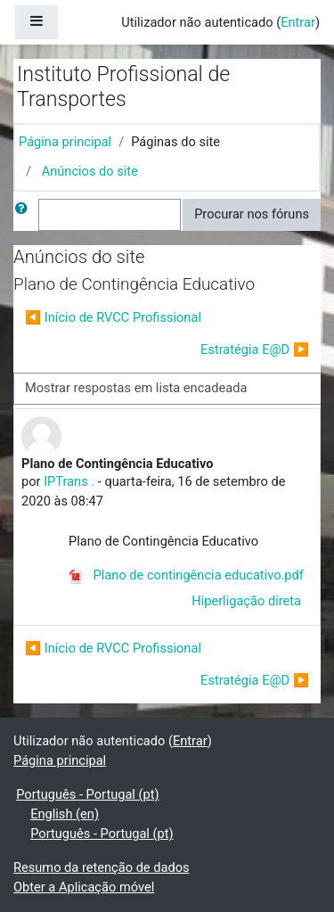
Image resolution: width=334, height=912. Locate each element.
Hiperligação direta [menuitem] (246, 601)
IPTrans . (69, 481)
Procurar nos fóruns (251, 214)
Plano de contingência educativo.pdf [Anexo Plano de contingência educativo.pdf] (186, 575)
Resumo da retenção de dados (101, 867)
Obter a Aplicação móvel (83, 887)
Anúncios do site (90, 171)
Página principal (65, 142)
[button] (25, 215)
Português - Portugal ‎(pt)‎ (87, 794)
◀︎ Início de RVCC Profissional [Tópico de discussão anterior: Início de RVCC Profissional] (113, 317)
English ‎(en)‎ (64, 814)
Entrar (298, 22)
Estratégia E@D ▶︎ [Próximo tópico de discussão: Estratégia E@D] (254, 349)
